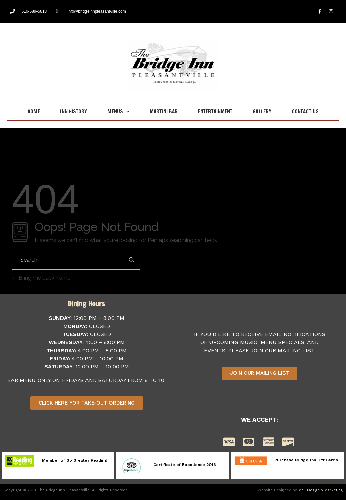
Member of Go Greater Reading (74, 460)
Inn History (73, 111)
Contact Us (305, 111)
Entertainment (215, 111)
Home (34, 111)
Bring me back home (41, 278)
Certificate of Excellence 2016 (184, 464)
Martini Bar (164, 111)
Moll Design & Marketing (320, 490)
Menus (118, 112)
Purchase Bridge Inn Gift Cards (306, 459)
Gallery (262, 111)
